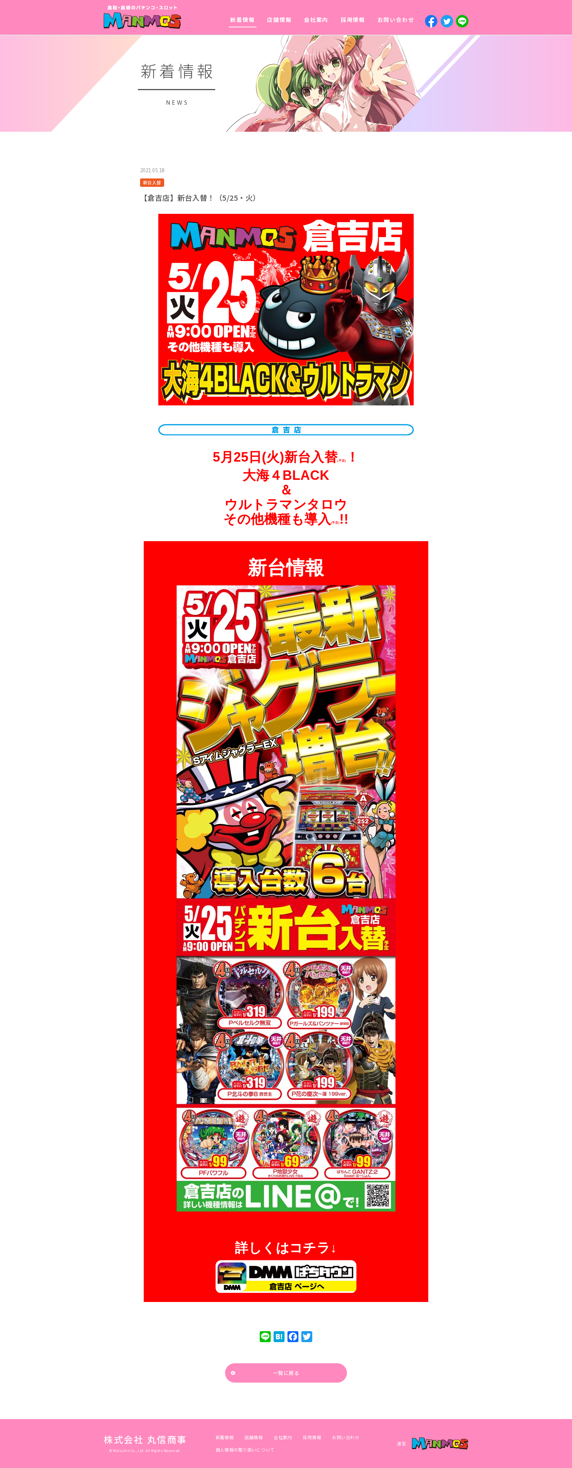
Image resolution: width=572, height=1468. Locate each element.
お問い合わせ (396, 19)
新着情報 (242, 19)
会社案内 (316, 19)
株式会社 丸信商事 (145, 1439)
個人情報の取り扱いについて (245, 1449)
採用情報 (353, 19)
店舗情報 (279, 19)
